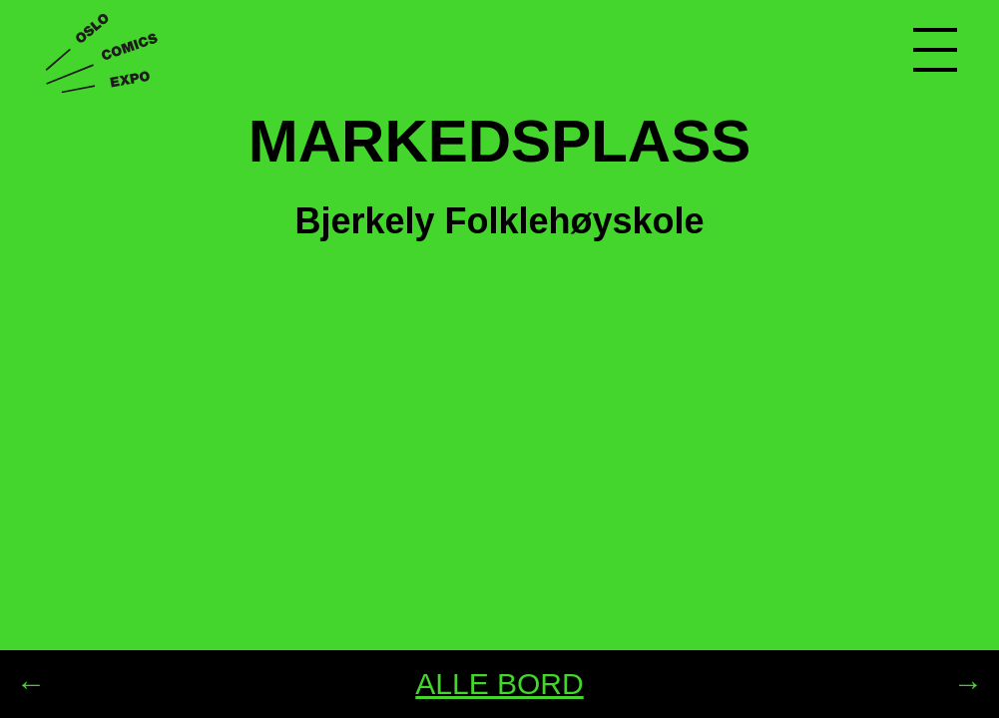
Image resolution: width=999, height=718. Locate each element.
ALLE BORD (499, 683)
